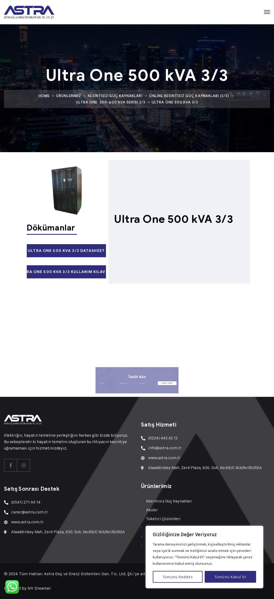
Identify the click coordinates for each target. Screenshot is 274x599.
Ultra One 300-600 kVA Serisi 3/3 (110, 102)
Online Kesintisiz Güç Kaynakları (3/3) (189, 96)
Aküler (152, 509)
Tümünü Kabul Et (230, 576)
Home (44, 96)
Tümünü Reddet (178, 576)
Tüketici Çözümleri (163, 518)
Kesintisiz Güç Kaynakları (115, 96)
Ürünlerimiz (68, 96)
